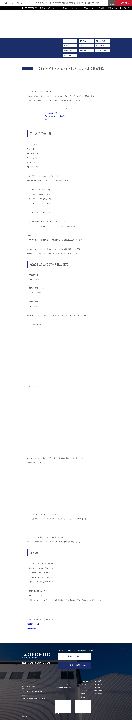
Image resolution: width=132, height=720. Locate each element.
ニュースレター (75, 8)
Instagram (105, 3)
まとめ (47, 119)
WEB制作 (84, 684)
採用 (97, 3)
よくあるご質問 (89, 3)
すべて (65, 41)
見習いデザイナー (113, 8)
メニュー (112, 4)
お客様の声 (79, 3)
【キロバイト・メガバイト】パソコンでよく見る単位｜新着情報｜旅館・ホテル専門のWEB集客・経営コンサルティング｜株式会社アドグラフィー (13, 3)
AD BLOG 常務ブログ (30, 8)
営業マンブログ (45, 8)
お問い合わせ (125, 3)
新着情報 (97, 687)
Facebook (101, 3)
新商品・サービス (89, 8)
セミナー (55, 8)
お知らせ (64, 8)
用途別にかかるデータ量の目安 (55, 116)
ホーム (58, 681)
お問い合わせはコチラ (76, 656)
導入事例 (72, 3)
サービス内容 (57, 3)
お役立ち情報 (126, 8)
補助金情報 (101, 8)
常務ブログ (83, 41)
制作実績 (65, 3)
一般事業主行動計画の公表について (65, 687)
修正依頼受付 (98, 694)
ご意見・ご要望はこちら (77, 666)
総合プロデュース (86, 691)
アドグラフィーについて (43, 3)
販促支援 (84, 687)
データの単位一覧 (51, 113)
